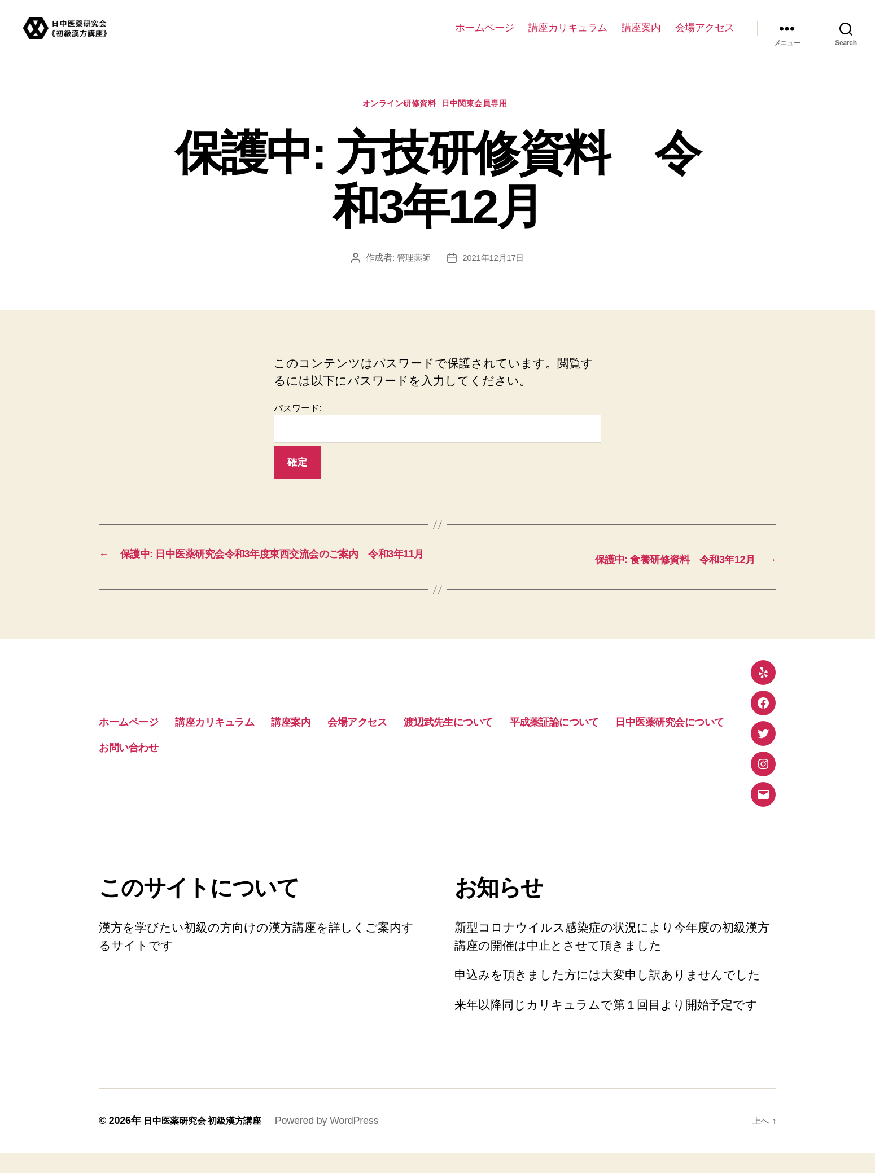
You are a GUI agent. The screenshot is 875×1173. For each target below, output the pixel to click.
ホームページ (484, 27)
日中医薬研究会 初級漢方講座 (209, 1140)
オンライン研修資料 (396, 106)
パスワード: (437, 427)
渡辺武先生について (551, 741)
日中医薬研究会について (310, 766)
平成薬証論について (159, 766)
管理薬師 (412, 261)
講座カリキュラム (567, 27)
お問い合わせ (441, 766)
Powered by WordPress (341, 1140)
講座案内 (641, 27)
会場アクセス (704, 27)
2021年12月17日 (494, 261)
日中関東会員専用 (483, 106)
